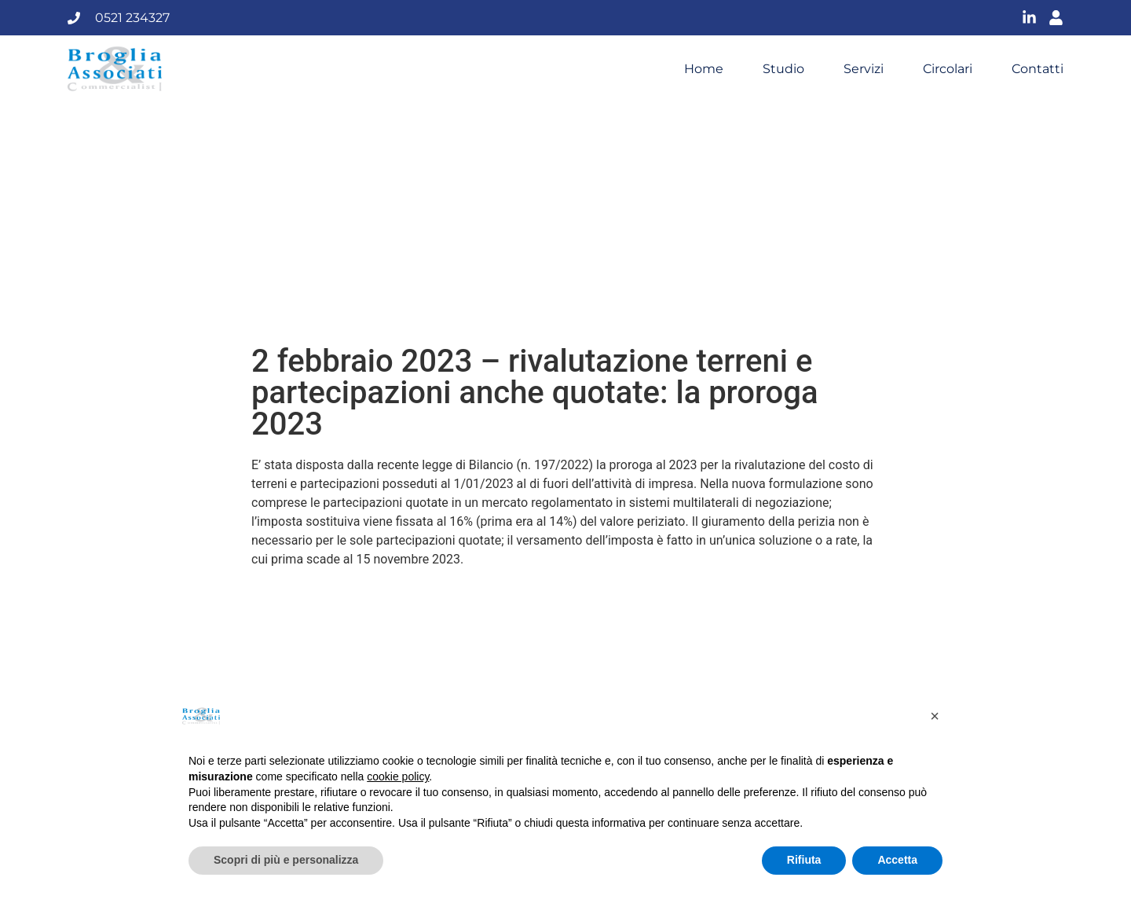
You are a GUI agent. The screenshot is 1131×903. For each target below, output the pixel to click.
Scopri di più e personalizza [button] (286, 859)
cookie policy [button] (398, 776)
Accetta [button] (897, 859)
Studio (783, 69)
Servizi (864, 69)
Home (703, 69)
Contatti (1037, 69)
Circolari (947, 69)
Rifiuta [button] (804, 859)
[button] (934, 716)
